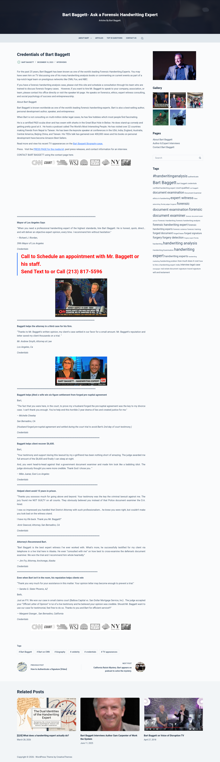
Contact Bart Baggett (163, 147)
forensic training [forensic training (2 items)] (194, 229)
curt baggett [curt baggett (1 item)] (194, 188)
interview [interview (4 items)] (185, 264)
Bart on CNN (43, 652)
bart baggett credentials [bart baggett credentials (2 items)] (187, 183)
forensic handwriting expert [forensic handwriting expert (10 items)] (170, 224)
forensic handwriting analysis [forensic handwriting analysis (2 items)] (188, 221)
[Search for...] (175, 158)
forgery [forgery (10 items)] (157, 237)
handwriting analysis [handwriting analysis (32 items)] (180, 243)
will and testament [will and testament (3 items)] (161, 272)
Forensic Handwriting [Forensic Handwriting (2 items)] (166, 221)
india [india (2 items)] (178, 265)
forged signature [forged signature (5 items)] (193, 233)
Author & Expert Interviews (166, 143)
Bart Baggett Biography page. (88, 143)
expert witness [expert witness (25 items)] (182, 198)
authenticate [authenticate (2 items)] (193, 177)
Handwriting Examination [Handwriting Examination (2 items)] (163, 250)
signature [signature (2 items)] (183, 269)
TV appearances (109, 652)
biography (59, 652)
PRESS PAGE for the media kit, (48, 149)
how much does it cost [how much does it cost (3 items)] (188, 261)
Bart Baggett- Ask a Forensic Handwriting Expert (110, 14)
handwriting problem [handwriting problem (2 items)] (168, 261)
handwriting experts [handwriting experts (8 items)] (176, 256)
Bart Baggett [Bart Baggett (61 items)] (164, 182)
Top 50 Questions (114, 38)
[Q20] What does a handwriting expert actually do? (43, 735)
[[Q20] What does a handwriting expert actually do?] (46, 714)
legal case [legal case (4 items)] (195, 264)
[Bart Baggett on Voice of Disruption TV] (173, 714)
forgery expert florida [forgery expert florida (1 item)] (191, 238)
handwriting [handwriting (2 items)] (157, 244)
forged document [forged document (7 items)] (163, 233)
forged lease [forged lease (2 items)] (178, 233)
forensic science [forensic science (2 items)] (180, 229)
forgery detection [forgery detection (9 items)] (173, 237)
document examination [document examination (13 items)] (168, 192)
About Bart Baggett (162, 139)
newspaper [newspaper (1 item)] (156, 269)
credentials (90, 652)
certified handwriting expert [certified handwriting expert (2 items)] (164, 188)
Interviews (61, 62)
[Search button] (200, 158)
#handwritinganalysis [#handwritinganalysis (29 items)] (170, 176)
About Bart (86, 38)
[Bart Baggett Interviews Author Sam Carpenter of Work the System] (110, 714)
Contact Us (131, 38)
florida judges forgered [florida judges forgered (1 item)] (168, 204)
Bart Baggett (25, 652)
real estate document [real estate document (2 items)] (169, 269)
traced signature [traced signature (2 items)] (194, 269)
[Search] (142, 38)
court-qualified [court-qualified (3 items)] (182, 188)
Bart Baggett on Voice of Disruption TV (164, 735)
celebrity (75, 652)
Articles (99, 38)
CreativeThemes (64, 757)
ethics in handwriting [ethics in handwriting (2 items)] (161, 198)
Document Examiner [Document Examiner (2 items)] (193, 193)
